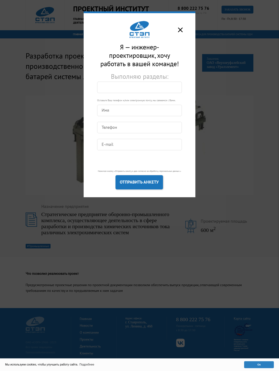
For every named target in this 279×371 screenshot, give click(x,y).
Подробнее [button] (86, 364)
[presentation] (124, 163)
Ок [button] (258, 364)
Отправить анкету (139, 182)
